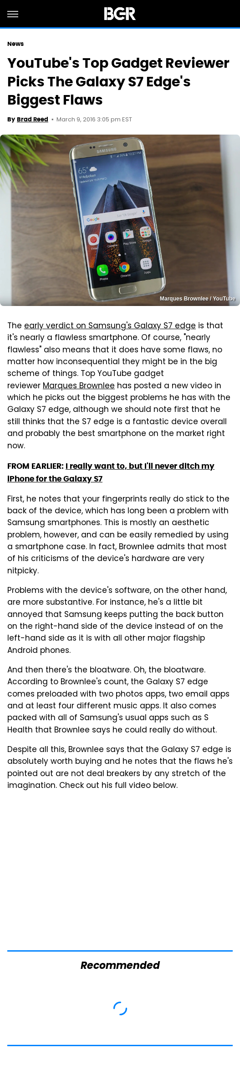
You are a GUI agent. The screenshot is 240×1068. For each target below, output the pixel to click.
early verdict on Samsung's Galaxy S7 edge (110, 326)
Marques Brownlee (79, 386)
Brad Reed (32, 119)
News (15, 44)
